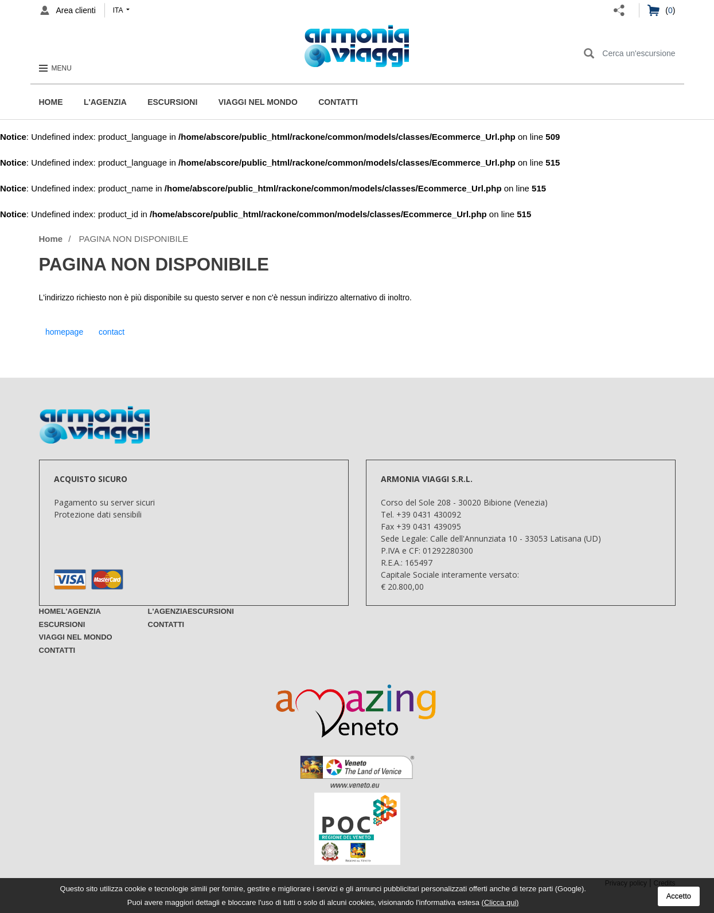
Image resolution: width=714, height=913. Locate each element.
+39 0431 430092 (428, 514)
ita (118, 10)
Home (51, 102)
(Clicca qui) (500, 902)
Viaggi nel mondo (258, 102)
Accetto (678, 896)
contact (111, 331)
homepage (64, 331)
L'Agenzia (105, 102)
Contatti (338, 102)
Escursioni (172, 102)
